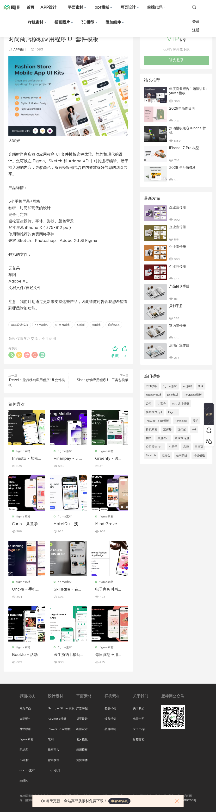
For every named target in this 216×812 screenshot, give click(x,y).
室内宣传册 (177, 325)
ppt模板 (101, 7)
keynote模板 (193, 394)
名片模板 (82, 739)
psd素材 (172, 394)
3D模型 (87, 22)
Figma (172, 412)
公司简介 (182, 455)
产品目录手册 (179, 286)
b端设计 (24, 718)
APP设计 (48, 7)
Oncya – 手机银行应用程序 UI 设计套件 (27, 589)
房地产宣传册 (179, 345)
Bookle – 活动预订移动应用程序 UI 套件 (27, 655)
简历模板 (82, 749)
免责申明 (138, 718)
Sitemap (139, 729)
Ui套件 (81, 324)
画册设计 (163, 438)
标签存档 (138, 739)
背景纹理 (53, 760)
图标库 (23, 749)
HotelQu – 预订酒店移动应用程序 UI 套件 (68, 524)
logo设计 (54, 770)
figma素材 (42, 324)
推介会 (166, 455)
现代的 (182, 429)
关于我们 (138, 708)
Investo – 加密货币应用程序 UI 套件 (26, 459)
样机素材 (35, 22)
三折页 (199, 446)
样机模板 (199, 455)
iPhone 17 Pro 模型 (184, 148)
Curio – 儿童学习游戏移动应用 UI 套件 (27, 524)
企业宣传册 (177, 207)
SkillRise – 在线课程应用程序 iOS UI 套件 (68, 589)
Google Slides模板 (61, 708)
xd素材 (97, 324)
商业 (201, 386)
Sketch (151, 455)
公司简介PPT (154, 446)
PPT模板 (151, 386)
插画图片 (62, 22)
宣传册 (167, 429)
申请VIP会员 (119, 801)
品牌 (186, 446)
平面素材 (75, 7)
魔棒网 (16, 7)
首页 (30, 7)
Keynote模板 (57, 718)
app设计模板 (19, 324)
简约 (195, 420)
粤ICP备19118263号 (184, 800)
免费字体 (82, 760)
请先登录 (176, 60)
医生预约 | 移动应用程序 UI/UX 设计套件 (68, 655)
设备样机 (110, 718)
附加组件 (113, 22)
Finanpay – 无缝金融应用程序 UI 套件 (68, 459)
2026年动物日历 (182, 108)
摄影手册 (176, 306)
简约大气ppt (154, 412)
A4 (194, 429)
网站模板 (25, 729)
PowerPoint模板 (157, 420)
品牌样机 (110, 729)
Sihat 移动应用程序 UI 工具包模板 (102, 380)
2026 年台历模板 (182, 168)
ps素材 (24, 760)
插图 (149, 438)
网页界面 (25, 708)
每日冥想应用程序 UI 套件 (108, 655)
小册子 (173, 446)
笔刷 (51, 739)
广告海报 (82, 708)
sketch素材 (63, 324)
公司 (149, 403)
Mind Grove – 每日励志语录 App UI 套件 (109, 524)
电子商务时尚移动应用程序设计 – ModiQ (108, 589)
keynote (181, 420)
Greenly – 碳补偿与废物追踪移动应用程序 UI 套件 (110, 459)
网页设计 (128, 7)
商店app (114, 324)
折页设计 (82, 718)
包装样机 (110, 708)
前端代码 (154, 7)
